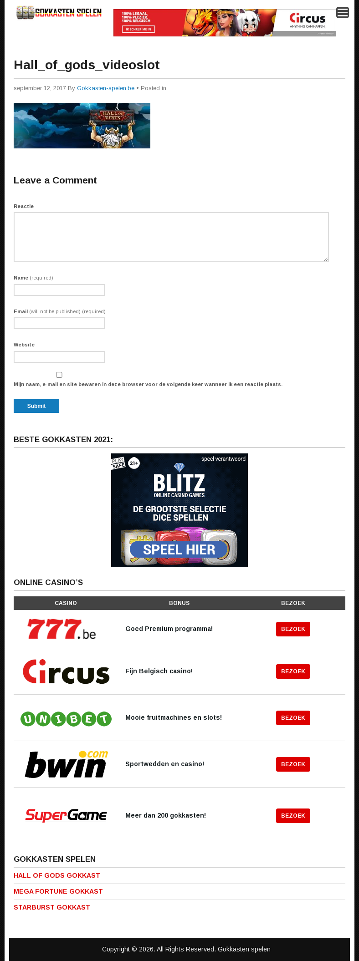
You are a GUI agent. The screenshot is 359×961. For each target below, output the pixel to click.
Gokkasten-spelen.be (105, 88)
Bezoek (293, 629)
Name (33, 277)
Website (24, 344)
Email (60, 311)
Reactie (24, 206)
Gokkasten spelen (244, 949)
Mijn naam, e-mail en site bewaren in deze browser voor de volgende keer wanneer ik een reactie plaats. (148, 384)
